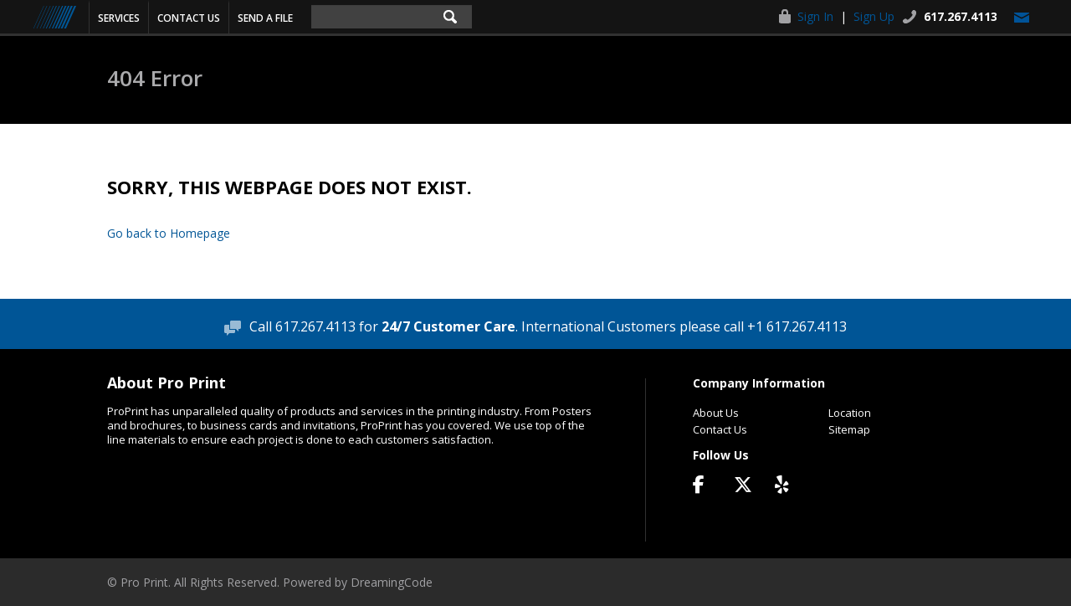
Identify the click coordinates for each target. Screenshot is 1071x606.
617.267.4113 (960, 16)
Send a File (265, 18)
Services (119, 18)
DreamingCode (392, 582)
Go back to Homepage (168, 233)
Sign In (815, 16)
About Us (716, 412)
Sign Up (873, 16)
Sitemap (849, 429)
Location (849, 412)
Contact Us (188, 18)
